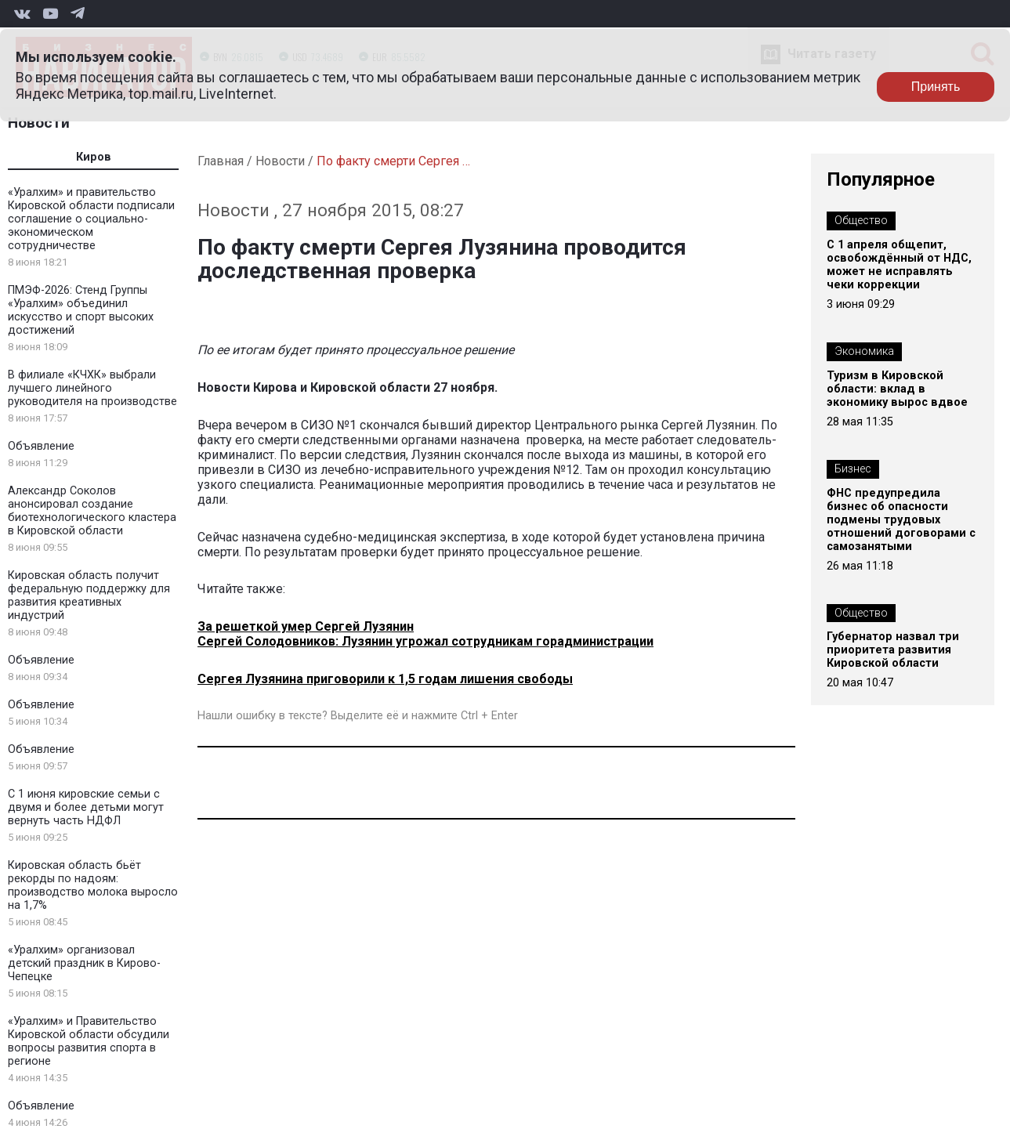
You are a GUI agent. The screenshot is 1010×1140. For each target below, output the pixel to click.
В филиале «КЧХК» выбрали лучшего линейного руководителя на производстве (92, 388)
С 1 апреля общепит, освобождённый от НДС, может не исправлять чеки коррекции (899, 264)
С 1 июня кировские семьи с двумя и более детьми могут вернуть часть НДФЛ (86, 807)
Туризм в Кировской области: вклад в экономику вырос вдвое (897, 389)
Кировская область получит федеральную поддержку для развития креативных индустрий (89, 595)
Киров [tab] (93, 157)
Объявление (41, 446)
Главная (220, 161)
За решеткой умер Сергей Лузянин (305, 626)
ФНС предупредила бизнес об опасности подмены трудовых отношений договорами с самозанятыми (901, 520)
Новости (39, 123)
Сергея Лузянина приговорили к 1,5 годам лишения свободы (385, 678)
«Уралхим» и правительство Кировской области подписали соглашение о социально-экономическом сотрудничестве (91, 219)
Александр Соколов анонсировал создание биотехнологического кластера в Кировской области (92, 510)
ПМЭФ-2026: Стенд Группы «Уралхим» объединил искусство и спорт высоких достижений (81, 310)
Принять (936, 86)
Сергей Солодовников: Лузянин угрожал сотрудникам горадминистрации (425, 641)
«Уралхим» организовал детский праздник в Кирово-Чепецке (84, 963)
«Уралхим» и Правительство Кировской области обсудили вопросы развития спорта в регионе (88, 1041)
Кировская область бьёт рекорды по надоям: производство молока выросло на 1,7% (93, 885)
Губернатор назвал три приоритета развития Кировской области (893, 650)
